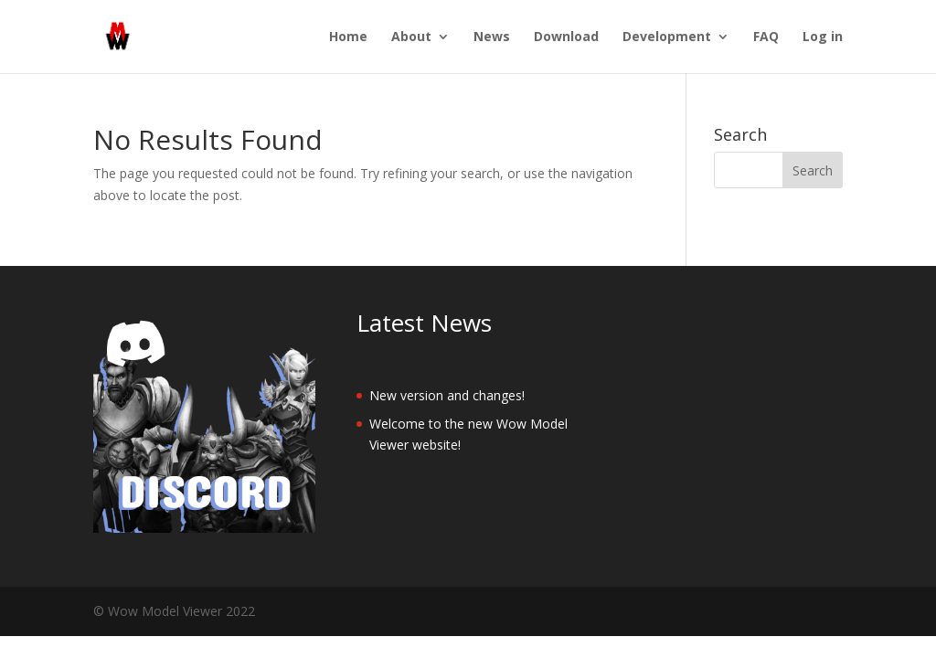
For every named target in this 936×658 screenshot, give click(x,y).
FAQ (766, 37)
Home (348, 37)
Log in (823, 37)
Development (666, 37)
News (491, 37)
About (411, 37)
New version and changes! (447, 395)
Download (566, 37)
